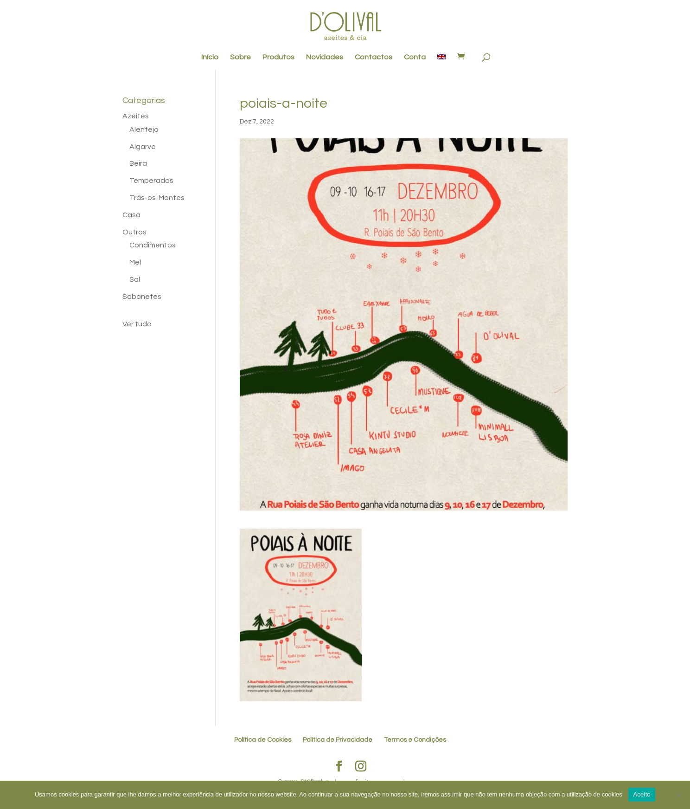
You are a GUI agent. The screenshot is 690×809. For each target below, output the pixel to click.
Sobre (240, 57)
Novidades (324, 57)
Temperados (151, 180)
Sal (134, 279)
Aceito (642, 794)
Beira (138, 163)
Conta (415, 57)
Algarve (142, 146)
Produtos (278, 57)
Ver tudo (137, 324)
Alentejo (144, 129)
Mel (135, 262)
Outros (134, 232)
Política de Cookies (262, 740)
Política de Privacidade (337, 740)
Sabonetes (141, 296)
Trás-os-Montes (157, 197)
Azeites (135, 116)
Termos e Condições (415, 740)
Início (209, 57)
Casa (131, 215)
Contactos (373, 57)
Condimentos (152, 245)
